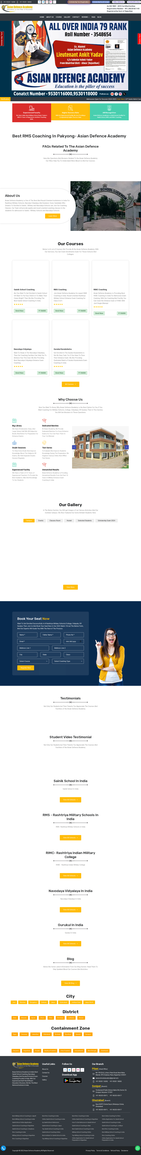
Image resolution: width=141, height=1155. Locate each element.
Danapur (88, 1034)
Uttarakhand (79, 1051)
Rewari (81, 1018)
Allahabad (46, 1034)
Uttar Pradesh (65, 1051)
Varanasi (24, 1034)
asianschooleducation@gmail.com (107, 1078)
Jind (13, 1002)
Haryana (16, 1051)
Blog (99, 17)
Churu (42, 1018)
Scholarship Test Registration (79, 2)
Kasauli (78, 1034)
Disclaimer (124, 1150)
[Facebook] (39, 2)
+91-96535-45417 (116, 1095)
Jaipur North (89, 1002)
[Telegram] (54, 2)
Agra (14, 1034)
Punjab (37, 1051)
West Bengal (92, 1051)
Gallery (67, 17)
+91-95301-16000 (7, 2)
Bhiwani (24, 1018)
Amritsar (60, 1018)
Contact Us (45, 1073)
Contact (76, 17)
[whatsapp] (137, 1148)
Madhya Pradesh (50, 1051)
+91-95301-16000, (102, 1081)
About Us (50, 17)
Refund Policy (115, 1150)
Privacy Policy (90, 1150)
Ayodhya (68, 1034)
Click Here (127, 99)
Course (59, 17)
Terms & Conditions (102, 1150)
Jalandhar (35, 1034)
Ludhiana (71, 1018)
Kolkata (43, 1002)
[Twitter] (43, 2)
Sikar (50, 1018)
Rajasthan (27, 1051)
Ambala (57, 1034)
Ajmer (33, 1018)
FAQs (93, 17)
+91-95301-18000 (23, 2)
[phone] (3, 1148)
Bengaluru (33, 1002)
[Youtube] (47, 2)
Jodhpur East (76, 1002)
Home (42, 17)
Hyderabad (63, 1002)
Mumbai (22, 1002)
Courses (45, 1076)
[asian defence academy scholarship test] (79, 2)
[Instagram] (50, 2)
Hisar (14, 1018)
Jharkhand (104, 1051)
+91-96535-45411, (102, 1095)
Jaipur (53, 1002)
